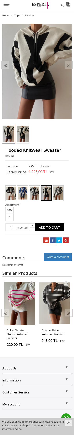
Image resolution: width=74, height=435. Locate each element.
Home (5, 15)
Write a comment (58, 257)
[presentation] (5, 65)
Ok (68, 422)
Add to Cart (49, 227)
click (18, 429)
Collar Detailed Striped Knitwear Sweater (17, 334)
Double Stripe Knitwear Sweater (52, 332)
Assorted (22, 227)
